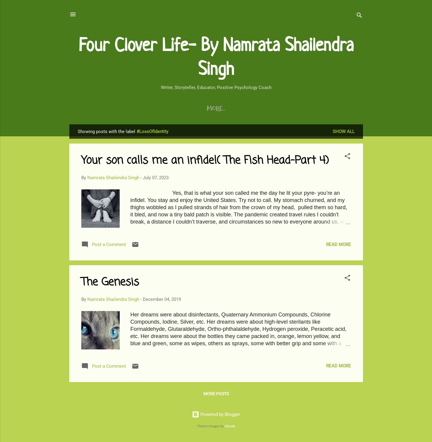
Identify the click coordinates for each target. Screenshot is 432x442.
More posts (216, 395)
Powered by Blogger (216, 414)
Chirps (302, 108)
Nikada (230, 426)
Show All (344, 132)
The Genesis (110, 283)
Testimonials (264, 108)
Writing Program (132, 108)
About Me (335, 108)
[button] (347, 158)
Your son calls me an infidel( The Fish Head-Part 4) (205, 162)
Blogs (90, 108)
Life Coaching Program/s (201, 108)
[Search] (359, 16)
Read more (338, 245)
